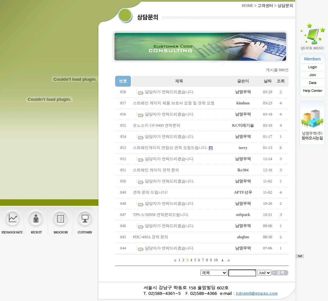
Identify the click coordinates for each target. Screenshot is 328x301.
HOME (247, 5)
